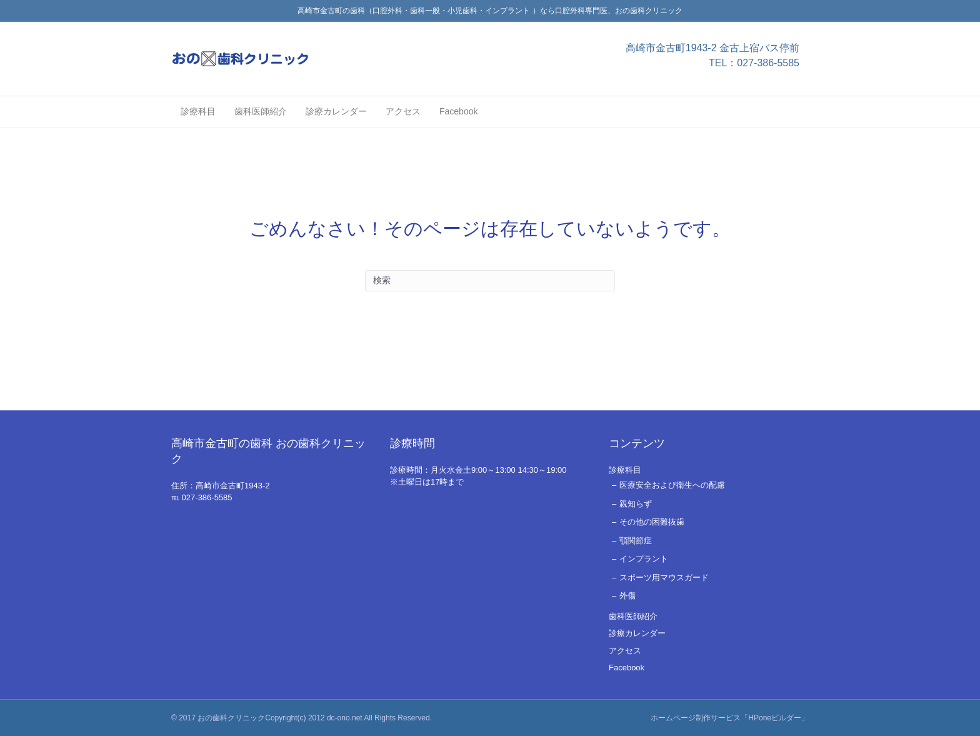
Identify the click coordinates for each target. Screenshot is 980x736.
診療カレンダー (336, 111)
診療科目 (198, 111)
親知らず (635, 503)
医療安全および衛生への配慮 (672, 485)
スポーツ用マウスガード (664, 577)
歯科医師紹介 (260, 111)
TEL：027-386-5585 (754, 63)
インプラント (643, 558)
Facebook (458, 111)
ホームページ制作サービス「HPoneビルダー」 (730, 717)
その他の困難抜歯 (651, 522)
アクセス (403, 111)
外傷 (627, 595)
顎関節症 (635, 540)
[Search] (490, 280)
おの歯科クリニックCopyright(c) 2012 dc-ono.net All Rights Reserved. (315, 717)
